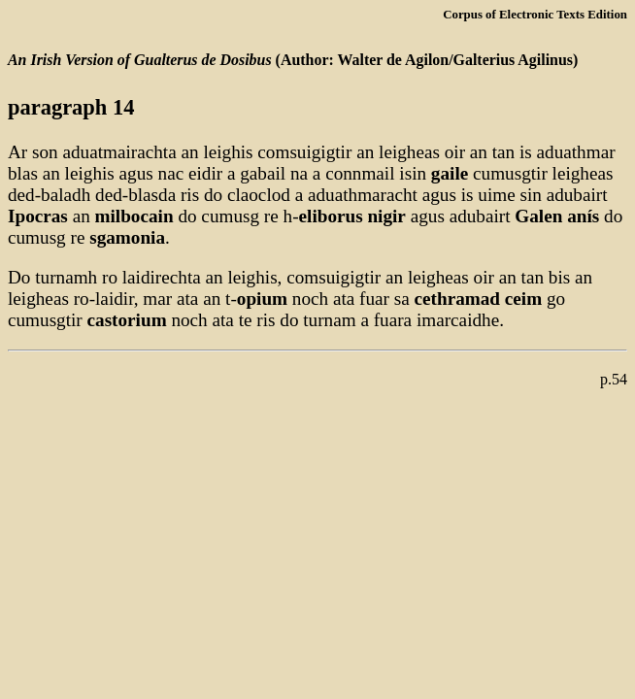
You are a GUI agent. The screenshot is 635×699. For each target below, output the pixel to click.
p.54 (613, 379)
